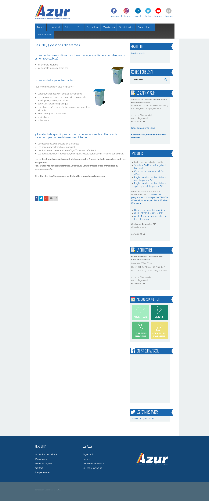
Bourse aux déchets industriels (149, 210)
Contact (169, 16)
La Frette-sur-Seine (141, 335)
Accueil (40, 27)
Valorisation (109, 27)
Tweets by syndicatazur (142, 418)
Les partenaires (43, 472)
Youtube (158, 16)
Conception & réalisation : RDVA (48, 490)
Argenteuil (140, 317)
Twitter (148, 16)
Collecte (69, 27)
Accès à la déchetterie (46, 454)
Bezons (159, 317)
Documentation (44, 34)
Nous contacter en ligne (143, 128)
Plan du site (41, 459)
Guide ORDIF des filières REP (148, 213)
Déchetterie (93, 27)
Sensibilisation (126, 27)
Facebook (114, 16)
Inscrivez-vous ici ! (138, 53)
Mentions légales (43, 463)
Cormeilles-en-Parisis (159, 335)
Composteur (145, 27)
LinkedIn (138, 16)
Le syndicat (54, 27)
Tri (80, 27)
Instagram (126, 16)
